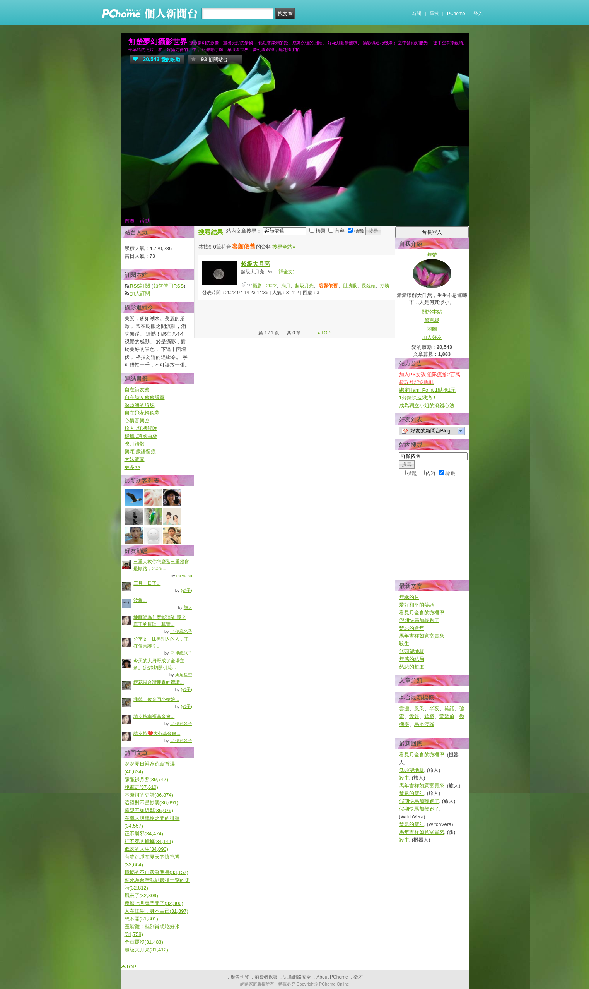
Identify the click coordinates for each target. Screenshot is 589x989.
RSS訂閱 (140, 286)
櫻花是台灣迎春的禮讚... (158, 682)
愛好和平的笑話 (416, 605)
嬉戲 (429, 716)
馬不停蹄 (424, 724)
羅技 (434, 13)
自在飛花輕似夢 (142, 413)
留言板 (431, 320)
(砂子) (186, 590)
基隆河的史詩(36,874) (149, 795)
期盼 (384, 285)
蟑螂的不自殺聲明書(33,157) (156, 872)
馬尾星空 (183, 674)
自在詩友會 (137, 390)
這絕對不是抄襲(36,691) (151, 803)
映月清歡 (135, 444)
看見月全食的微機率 (421, 612)
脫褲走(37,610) (141, 787)
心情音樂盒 (137, 420)
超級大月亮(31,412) (146, 950)
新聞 (416, 13)
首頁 (130, 221)
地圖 (432, 329)
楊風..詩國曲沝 (141, 436)
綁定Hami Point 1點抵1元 (427, 390)
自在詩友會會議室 (145, 397)
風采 (419, 708)
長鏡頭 (369, 285)
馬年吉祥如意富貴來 (421, 636)
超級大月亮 (255, 264)
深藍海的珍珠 (140, 405)
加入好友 (432, 337)
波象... (140, 600)
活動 (145, 221)
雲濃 (404, 708)
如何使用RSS (168, 286)
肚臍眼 (350, 285)
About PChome (332, 977)
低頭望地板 (411, 651)
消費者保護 (266, 977)
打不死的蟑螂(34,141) (149, 841)
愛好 (414, 716)
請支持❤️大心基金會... (156, 733)
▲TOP (323, 333)
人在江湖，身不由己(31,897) (156, 911)
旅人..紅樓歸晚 (141, 428)
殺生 (404, 643)
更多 (132, 467)
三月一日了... (146, 583)
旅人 (188, 607)
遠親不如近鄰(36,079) (149, 810)
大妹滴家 (135, 459)
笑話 (449, 708)
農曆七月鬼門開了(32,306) (154, 903)
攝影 (257, 285)
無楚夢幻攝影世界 (157, 42)
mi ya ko (184, 575)
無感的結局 (411, 659)
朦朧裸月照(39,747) (146, 779)
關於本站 (432, 312)
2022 (271, 285)
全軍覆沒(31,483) (144, 942)
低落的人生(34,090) (146, 849)
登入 (478, 13)
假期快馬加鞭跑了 (419, 620)
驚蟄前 (446, 716)
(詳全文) (285, 271)
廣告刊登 (239, 977)
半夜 (434, 708)
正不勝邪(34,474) (144, 833)
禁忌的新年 (411, 628)
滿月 (285, 285)
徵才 (358, 977)
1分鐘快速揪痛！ (418, 398)
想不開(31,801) (141, 919)
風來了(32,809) (141, 895)
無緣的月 (409, 597)
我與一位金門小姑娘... (156, 699)
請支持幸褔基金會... (153, 716)
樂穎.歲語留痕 (140, 451)
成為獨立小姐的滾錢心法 (426, 405)
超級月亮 (304, 285)
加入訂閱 (140, 294)
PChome (456, 13)
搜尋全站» (283, 247)
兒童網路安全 (297, 977)
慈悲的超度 (411, 667)
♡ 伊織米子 (181, 631)
